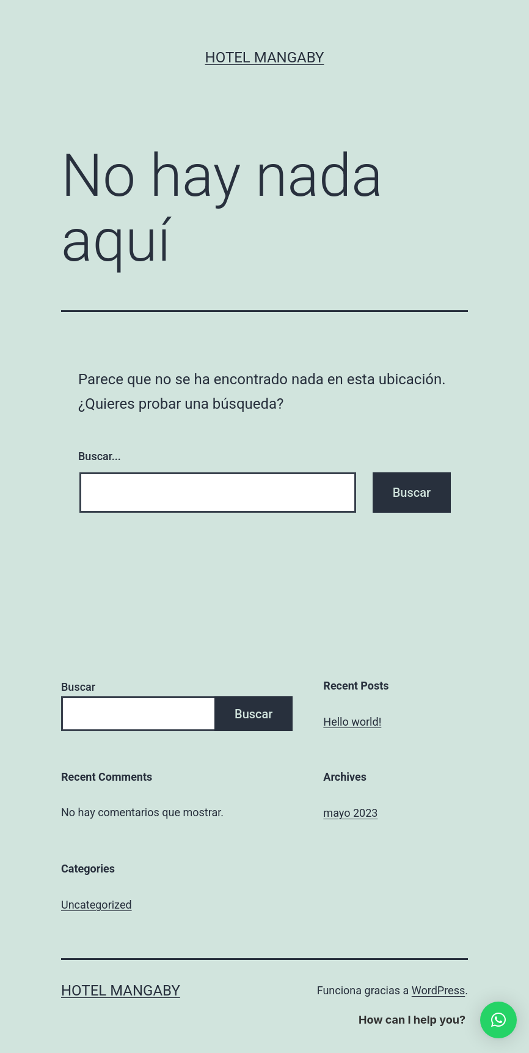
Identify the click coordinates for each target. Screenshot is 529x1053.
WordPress (438, 990)
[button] (498, 1020)
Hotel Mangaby (264, 57)
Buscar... (99, 456)
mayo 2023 (350, 812)
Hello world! (352, 721)
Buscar (78, 686)
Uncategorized (96, 904)
